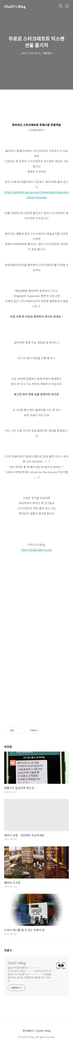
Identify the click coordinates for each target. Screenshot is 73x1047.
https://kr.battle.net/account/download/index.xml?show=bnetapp (36, 194)
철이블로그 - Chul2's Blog (36, 1031)
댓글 (8, 950)
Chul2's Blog (15, 6)
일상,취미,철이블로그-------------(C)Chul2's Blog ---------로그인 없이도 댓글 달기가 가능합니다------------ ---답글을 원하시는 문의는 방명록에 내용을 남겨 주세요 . (29, 974)
